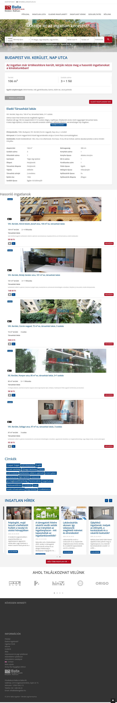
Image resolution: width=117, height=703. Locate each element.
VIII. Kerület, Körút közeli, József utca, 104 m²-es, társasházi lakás (36, 224)
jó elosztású (78, 288)
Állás (6, 652)
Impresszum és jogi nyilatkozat (16, 655)
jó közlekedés (27, 486)
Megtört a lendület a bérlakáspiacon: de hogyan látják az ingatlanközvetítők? (16, 527)
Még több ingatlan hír (58, 562)
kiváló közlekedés (73, 237)
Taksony (41, 470)
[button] (113, 700)
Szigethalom (47, 481)
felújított (72, 288)
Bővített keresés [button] (53, 45)
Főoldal (25, 14)
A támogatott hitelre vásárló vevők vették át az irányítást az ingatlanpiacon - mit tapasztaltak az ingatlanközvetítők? (71, 530)
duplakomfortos (52, 237)
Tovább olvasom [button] (58, 125)
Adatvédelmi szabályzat (13, 660)
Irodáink (8, 650)
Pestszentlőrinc (14, 485)
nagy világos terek (88, 440)
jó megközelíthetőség (75, 440)
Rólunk (107, 14)
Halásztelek (35, 478)
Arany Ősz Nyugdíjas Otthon (15, 667)
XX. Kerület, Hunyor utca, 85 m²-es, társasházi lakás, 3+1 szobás (36, 376)
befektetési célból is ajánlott (28, 237)
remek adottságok (99, 440)
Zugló (38, 465)
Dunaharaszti (12, 478)
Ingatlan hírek (20, 501)
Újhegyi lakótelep (29, 470)
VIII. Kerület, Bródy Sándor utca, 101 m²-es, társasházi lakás (34, 275)
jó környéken (50, 474)
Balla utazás (9, 665)
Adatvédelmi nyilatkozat (14, 657)
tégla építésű (24, 477)
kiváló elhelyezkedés (89, 288)
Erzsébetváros (44, 490)
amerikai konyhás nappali (26, 388)
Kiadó (10, 41)
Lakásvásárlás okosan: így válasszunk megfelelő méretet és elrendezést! (98, 528)
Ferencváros (35, 481)
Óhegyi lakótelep (31, 490)
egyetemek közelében (62, 440)
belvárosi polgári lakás (32, 288)
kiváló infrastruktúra (15, 490)
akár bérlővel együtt (14, 237)
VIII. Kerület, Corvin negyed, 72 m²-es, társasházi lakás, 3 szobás (36, 327)
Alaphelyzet (66, 45)
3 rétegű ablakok (13, 388)
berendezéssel (42, 237)
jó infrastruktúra (62, 237)
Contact (9, 662)
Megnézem (109, 244)
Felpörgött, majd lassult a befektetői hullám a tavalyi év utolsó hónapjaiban (43, 527)
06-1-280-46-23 (16, 689)
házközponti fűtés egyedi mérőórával (65, 388)
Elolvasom (11, 550)
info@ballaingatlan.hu (26, 2)
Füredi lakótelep (14, 470)
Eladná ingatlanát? (57, 14)
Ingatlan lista (39, 14)
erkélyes (51, 388)
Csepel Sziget (13, 465)
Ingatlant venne (78, 14)
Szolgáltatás (94, 14)
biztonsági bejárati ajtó (41, 388)
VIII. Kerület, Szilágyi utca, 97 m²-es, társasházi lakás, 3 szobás (35, 427)
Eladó (10, 38)
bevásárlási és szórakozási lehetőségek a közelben (54, 288)
